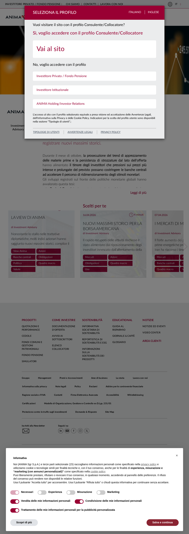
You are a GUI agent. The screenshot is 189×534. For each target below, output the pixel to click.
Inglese (153, 12)
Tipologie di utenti (46, 132)
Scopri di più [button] (24, 522)
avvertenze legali (80, 132)
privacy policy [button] (149, 464)
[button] (177, 455)
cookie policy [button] (98, 471)
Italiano (135, 12)
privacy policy (111, 132)
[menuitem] (94, 49)
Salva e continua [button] (162, 522)
